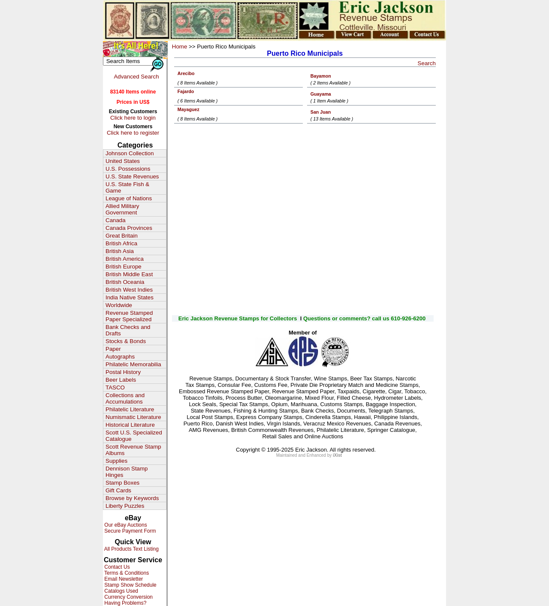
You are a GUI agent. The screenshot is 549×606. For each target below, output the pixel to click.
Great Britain (122, 235)
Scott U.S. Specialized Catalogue (134, 435)
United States (123, 161)
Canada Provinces (129, 228)
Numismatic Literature (133, 417)
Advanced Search (136, 76)
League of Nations (129, 198)
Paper (113, 349)
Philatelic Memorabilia (133, 364)
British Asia (120, 251)
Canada (116, 220)
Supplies (116, 461)
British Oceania (125, 282)
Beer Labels (121, 380)
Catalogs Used (120, 591)
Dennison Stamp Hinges (127, 471)
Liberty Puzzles (125, 506)
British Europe (124, 266)
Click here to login (133, 118)
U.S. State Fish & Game (127, 187)
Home (179, 46)
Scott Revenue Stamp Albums (133, 449)
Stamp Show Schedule (130, 585)
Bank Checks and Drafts (128, 330)
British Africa (121, 243)
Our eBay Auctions (125, 525)
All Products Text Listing (131, 549)
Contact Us (116, 567)
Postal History (123, 372)
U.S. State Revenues (132, 176)
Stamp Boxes (122, 482)
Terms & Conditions (126, 573)
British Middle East (129, 274)
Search (427, 63)
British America (125, 259)
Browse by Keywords (132, 498)
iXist (337, 455)
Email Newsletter (123, 579)
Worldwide (119, 305)
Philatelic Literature (130, 409)
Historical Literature (130, 425)
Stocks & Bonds (126, 341)
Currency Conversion (128, 597)
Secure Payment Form (129, 531)
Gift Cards (118, 490)
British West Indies (129, 289)
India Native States (130, 297)
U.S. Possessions (128, 169)
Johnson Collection (130, 153)
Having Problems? (124, 603)
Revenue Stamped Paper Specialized (129, 316)
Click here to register (133, 133)
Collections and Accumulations (125, 398)
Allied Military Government (122, 209)
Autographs (120, 356)
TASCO (115, 387)
